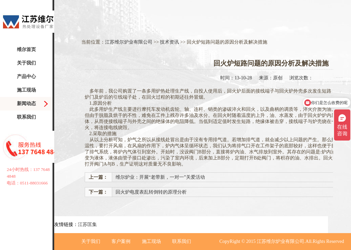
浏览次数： (301, 77)
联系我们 (26, 117)
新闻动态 (26, 103)
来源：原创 (271, 77)
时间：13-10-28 (236, 77)
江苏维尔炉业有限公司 (128, 42)
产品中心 (26, 76)
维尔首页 (26, 49)
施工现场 (26, 90)
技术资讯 (169, 42)
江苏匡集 (87, 224)
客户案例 (120, 241)
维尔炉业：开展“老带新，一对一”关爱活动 (160, 177)
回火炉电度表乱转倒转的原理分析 (151, 192)
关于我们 (26, 63)
